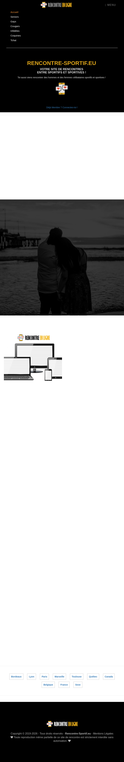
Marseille (59, 676)
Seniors (14, 16)
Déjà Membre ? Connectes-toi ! (62, 107)
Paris (44, 676)
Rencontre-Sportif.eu (78, 732)
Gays (13, 21)
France (64, 684)
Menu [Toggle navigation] (110, 5)
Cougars (15, 26)
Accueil (14, 12)
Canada (109, 676)
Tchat (13, 40)
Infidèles (15, 30)
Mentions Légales (103, 732)
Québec (93, 676)
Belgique (48, 684)
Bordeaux (16, 676)
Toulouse (77, 676)
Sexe (78, 684)
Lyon (31, 676)
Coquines (15, 35)
